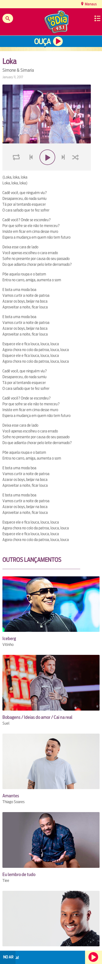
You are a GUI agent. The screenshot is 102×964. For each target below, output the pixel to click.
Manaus (90, 4)
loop (17, 168)
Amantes (10, 795)
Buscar (7, 18)
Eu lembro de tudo (18, 874)
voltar (29, 168)
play (46, 168)
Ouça (42, 41)
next (63, 168)
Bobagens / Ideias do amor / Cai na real (37, 717)
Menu (97, 18)
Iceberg (9, 638)
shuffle (76, 168)
